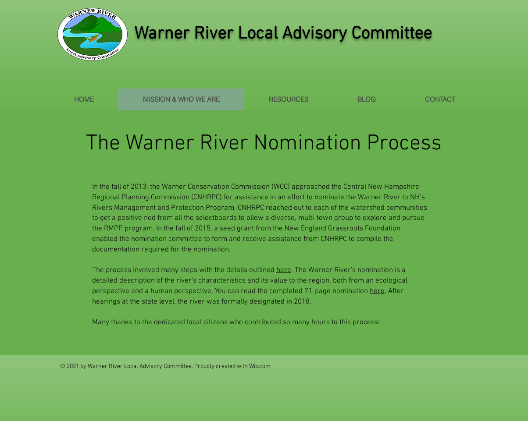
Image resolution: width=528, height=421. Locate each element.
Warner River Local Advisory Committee (283, 34)
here (283, 270)
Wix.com (260, 366)
